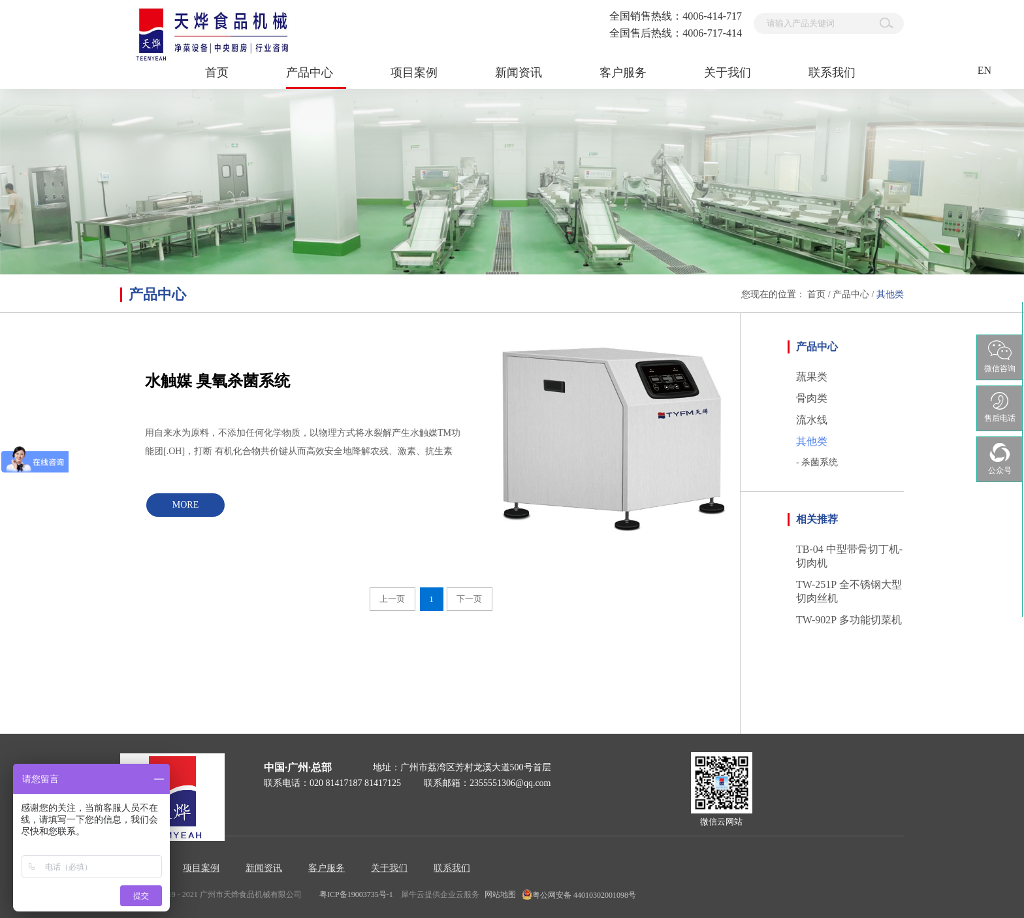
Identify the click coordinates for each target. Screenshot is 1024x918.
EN (984, 70)
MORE (185, 505)
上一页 (392, 599)
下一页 (469, 599)
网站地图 (498, 894)
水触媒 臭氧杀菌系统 (217, 380)
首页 (217, 72)
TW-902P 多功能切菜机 (849, 619)
